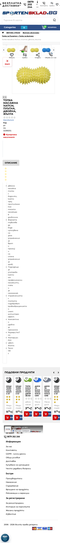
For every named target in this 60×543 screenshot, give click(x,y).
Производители (14, 478)
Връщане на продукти (17, 489)
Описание (11, 163)
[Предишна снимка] (3, 97)
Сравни (24, 56)
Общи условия (13, 457)
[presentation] (54, 372)
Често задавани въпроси (18, 468)
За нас (9, 446)
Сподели (38, 56)
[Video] (7, 62)
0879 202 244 (29, 4)
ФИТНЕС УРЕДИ (13, 33)
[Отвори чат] (5, 538)
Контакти (11, 450)
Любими (12, 56)
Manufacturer (8, 120)
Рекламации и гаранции (17, 493)
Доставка (11, 461)
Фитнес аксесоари (31, 33)
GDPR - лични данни (16, 454)
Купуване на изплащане (17, 465)
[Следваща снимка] (6, 97)
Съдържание (12, 486)
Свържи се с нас (50, 55)
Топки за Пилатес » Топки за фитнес (18, 36)
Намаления (11, 482)
